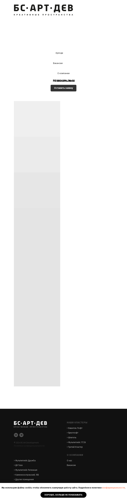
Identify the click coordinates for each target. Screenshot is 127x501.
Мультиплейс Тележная (26, 470)
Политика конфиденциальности (29, 446)
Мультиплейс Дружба (25, 460)
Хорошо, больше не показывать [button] (63, 495)
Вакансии (58, 63)
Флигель (72, 437)
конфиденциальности (113, 488)
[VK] (16, 435)
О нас (69, 460)
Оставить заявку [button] (63, 88)
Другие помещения (24, 479)
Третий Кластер (75, 447)
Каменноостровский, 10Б (27, 475)
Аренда (59, 53)
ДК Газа (18, 465)
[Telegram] (21, 435)
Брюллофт (73, 433)
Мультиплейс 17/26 (77, 442)
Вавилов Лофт (75, 428)
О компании (63, 73)
